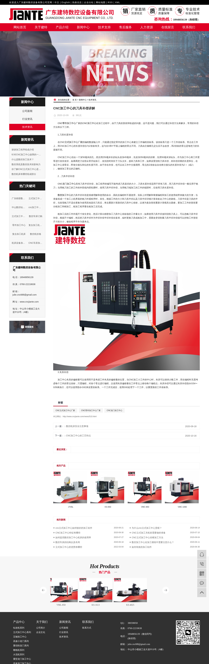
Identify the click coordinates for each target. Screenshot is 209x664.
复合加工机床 (19, 234)
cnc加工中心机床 (36, 207)
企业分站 (89, 2)
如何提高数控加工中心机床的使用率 (73, 537)
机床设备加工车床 (19, 243)
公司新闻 (27, 111)
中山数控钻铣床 (19, 207)
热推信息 (77, 2)
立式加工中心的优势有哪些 (68, 547)
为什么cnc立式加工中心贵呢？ (147, 528)
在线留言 (167, 27)
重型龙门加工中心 (22, 659)
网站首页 (19, 27)
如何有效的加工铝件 (142, 547)
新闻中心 (83, 27)
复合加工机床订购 (36, 225)
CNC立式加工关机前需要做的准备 (148, 532)
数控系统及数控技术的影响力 (26, 164)
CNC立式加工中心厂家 (65, 410)
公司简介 (40, 628)
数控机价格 (35, 234)
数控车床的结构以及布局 (67, 542)
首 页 (74, 100)
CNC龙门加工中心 (114, 410)
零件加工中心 (19, 225)
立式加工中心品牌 (19, 216)
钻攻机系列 (18, 628)
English (65, 2)
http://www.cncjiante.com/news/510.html (80, 416)
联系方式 (86, 628)
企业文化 (40, 632)
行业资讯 (27, 119)
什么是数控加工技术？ (23, 159)
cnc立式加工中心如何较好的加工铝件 (73, 528)
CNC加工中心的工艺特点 (78, 435)
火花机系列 (18, 654)
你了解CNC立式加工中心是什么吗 (27, 169)
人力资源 (146, 27)
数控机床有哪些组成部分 (24, 174)
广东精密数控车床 (19, 198)
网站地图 (100, 2)
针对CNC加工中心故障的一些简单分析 (27, 154)
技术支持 (104, 27)
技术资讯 (27, 127)
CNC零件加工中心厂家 (91, 410)
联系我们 (188, 27)
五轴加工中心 (20, 637)
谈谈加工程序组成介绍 (23, 149)
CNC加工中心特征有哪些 (67, 532)
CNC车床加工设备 (36, 243)
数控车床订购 (35, 216)
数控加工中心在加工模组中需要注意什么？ (153, 542)
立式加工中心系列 (22, 632)
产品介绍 (62, 27)
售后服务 (125, 27)
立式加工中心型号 (36, 198)
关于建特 (41, 27)
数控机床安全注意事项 (77, 426)
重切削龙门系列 (21, 645)
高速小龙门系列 (21, 641)
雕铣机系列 (18, 650)
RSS (110, 2)
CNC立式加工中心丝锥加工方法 (147, 537)
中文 (56, 2)
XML (117, 2)
